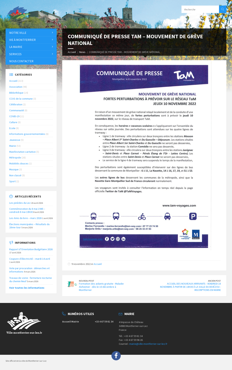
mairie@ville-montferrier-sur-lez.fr (148, 343)
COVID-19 (14, 116)
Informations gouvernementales (27, 134)
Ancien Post (214, 280)
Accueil (72, 52)
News (82, 52)
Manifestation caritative (22, 151)
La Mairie (15, 47)
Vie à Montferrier (22, 40)
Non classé (15, 175)
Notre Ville (17, 33)
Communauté (16, 110)
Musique (14, 169)
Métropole (15, 157)
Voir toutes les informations (26, 287)
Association (15, 86)
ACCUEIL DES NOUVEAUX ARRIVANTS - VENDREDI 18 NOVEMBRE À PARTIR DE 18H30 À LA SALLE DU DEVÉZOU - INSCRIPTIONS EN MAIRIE (190, 287)
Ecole (12, 128)
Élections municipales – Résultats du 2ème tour (29, 226)
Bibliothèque (16, 92)
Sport (12, 181)
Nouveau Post (86, 280)
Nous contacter (21, 61)
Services (15, 54)
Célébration (15, 104)
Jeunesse (14, 140)
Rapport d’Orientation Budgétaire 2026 (31, 249)
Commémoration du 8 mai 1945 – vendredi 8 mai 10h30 (27, 210)
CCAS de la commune (21, 98)
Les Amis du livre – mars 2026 (25, 218)
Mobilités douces (18, 163)
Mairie (12, 145)
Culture (13, 122)
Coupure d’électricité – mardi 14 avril (29, 258)
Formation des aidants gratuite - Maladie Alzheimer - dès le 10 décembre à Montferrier (101, 287)
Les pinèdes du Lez (20, 203)
